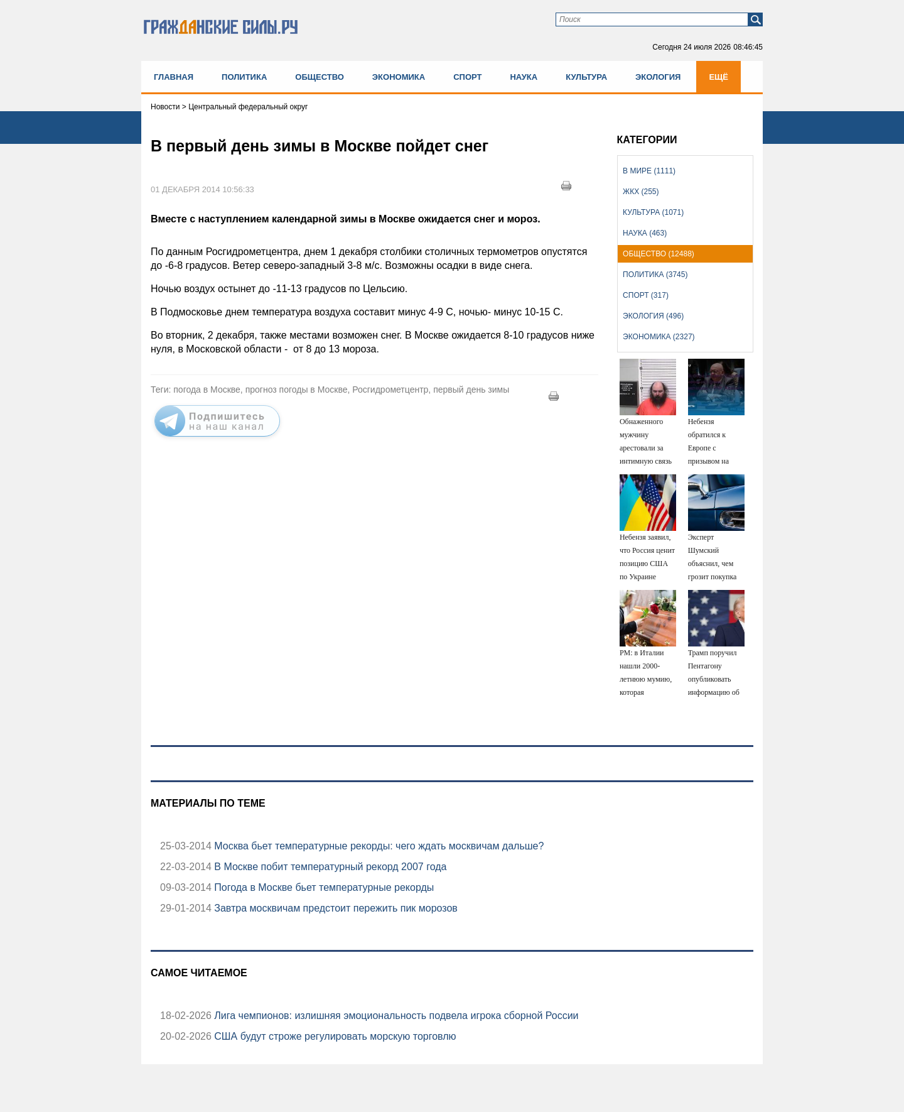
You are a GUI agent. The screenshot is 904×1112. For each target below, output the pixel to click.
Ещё (718, 77)
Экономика (398, 77)
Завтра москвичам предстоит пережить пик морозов (335, 908)
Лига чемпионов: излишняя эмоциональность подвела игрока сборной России (395, 1015)
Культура (586, 77)
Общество (319, 77)
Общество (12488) (658, 253)
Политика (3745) (655, 274)
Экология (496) (653, 316)
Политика (244, 77)
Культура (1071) (653, 212)
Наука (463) (645, 233)
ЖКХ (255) (641, 191)
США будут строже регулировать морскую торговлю (334, 1036)
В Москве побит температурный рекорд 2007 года (329, 866)
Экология (658, 77)
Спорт (467, 77)
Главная (173, 77)
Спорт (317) (646, 295)
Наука (523, 77)
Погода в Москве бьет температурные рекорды (323, 887)
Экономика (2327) (658, 336)
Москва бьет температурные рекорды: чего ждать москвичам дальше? (378, 846)
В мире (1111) (649, 170)
